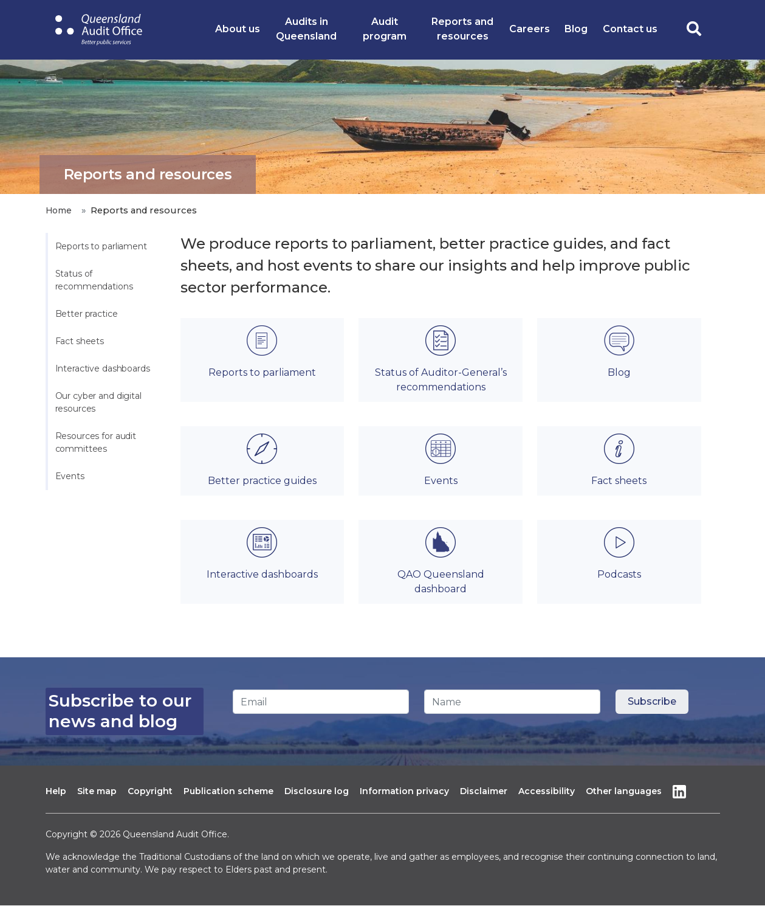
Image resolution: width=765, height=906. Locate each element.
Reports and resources (462, 29)
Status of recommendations (94, 280)
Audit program (385, 29)
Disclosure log (316, 791)
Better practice (86, 313)
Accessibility (546, 791)
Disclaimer (483, 791)
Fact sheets (80, 341)
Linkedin (679, 791)
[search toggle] (694, 29)
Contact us (630, 29)
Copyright (150, 791)
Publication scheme (228, 791)
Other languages (624, 791)
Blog (576, 29)
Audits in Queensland (306, 29)
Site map (97, 791)
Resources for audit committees (97, 442)
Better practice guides (262, 480)
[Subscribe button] (652, 702)
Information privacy (404, 791)
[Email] (321, 702)
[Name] (512, 702)
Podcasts (619, 574)
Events (69, 476)
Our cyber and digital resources (99, 402)
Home (59, 210)
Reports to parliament (101, 246)
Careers (529, 29)
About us (237, 29)
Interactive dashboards (102, 368)
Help (56, 791)
